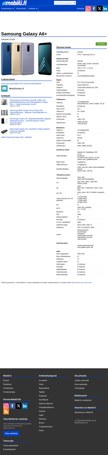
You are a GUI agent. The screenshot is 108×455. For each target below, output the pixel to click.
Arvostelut (43, 380)
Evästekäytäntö (9, 449)
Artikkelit (32, 9)
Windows (42, 419)
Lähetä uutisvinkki (81, 380)
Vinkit (41, 384)
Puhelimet (7, 384)
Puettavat (43, 396)
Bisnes (41, 423)
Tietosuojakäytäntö (10, 446)
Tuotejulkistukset (45, 427)
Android (42, 411)
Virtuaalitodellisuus (46, 407)
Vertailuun (101, 44)
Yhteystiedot (79, 388)
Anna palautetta (80, 384)
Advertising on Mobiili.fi (83, 412)
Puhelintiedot (7, 9)
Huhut (41, 430)
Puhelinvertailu (9, 392)
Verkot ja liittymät (46, 404)
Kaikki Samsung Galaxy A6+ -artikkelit (16, 137)
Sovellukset (43, 400)
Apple (41, 415)
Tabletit (42, 392)
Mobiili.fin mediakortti (82, 400)
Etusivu (6, 380)
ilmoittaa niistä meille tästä (83, 282)
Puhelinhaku (8, 388)
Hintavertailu (21, 9)
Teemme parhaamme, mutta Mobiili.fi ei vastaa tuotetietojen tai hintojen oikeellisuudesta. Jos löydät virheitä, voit (37, 282)
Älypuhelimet (44, 388)
